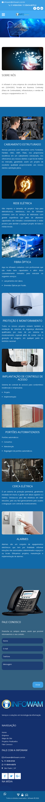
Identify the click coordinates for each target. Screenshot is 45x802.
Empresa (5, 735)
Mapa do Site (7, 738)
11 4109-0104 (9, 761)
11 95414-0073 (10, 764)
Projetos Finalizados (10, 741)
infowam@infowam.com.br (13, 2)
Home (4, 732)
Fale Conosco (7, 744)
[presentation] (20, 677)
